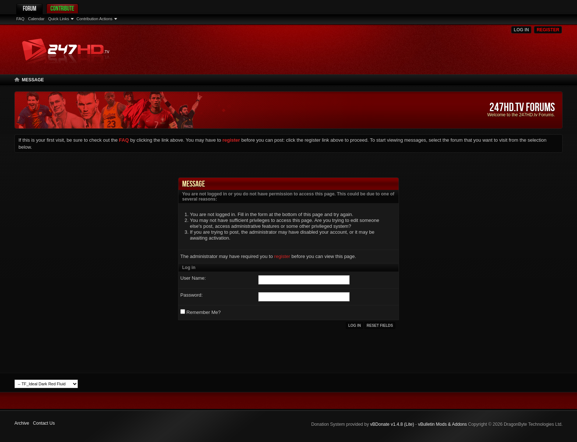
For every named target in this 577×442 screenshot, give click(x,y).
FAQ (20, 19)
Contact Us (44, 423)
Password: (191, 295)
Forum (29, 8)
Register (548, 29)
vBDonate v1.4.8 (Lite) (392, 424)
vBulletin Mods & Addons (442, 424)
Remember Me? (200, 312)
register (282, 256)
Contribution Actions (95, 19)
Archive (21, 423)
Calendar (36, 19)
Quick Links (58, 19)
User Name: (193, 278)
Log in (521, 29)
